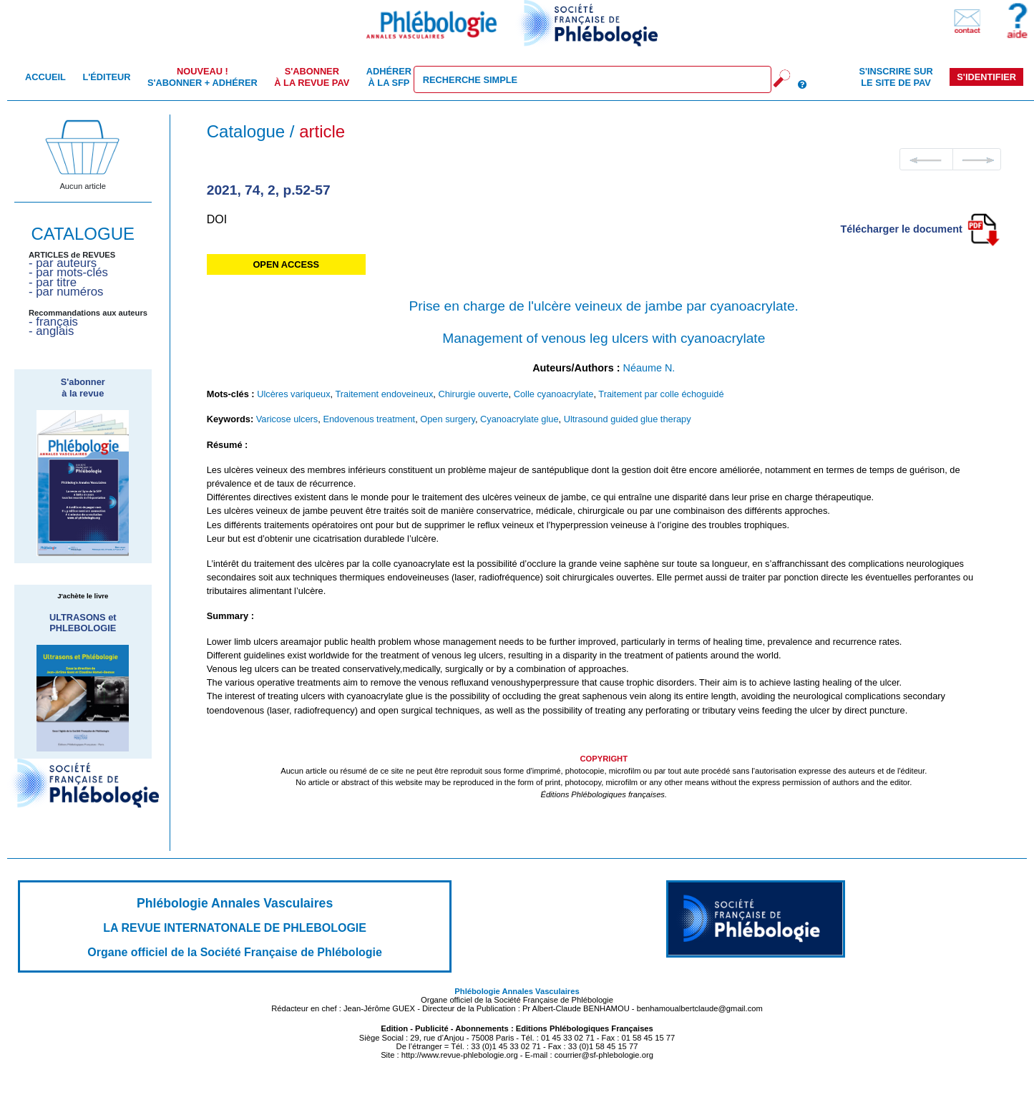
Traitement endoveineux (384, 394)
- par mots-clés (68, 272)
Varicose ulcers (287, 419)
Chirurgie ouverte (473, 394)
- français (53, 321)
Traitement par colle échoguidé (660, 394)
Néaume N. (649, 368)
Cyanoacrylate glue (519, 419)
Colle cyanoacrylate (554, 394)
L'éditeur (106, 77)
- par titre (53, 282)
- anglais (51, 331)
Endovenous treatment (369, 419)
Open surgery (447, 419)
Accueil (45, 77)
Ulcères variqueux (293, 394)
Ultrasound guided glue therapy (627, 419)
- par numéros (66, 291)
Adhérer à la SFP (388, 76)
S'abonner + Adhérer (202, 76)
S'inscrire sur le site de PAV (895, 76)
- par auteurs (63, 263)
